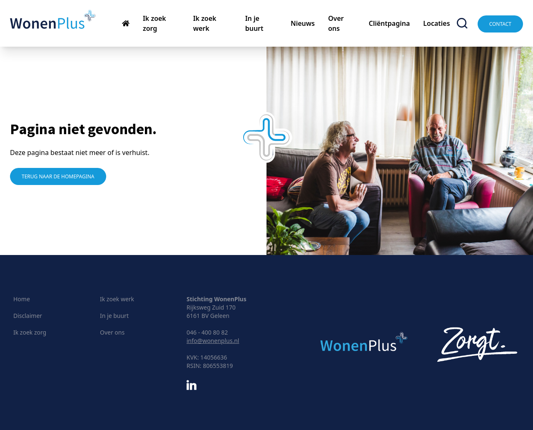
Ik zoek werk (117, 299)
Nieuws (303, 23)
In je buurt (114, 316)
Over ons (112, 332)
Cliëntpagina (389, 23)
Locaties (436, 23)
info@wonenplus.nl (213, 341)
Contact (500, 24)
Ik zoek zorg (29, 332)
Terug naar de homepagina (58, 176)
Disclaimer (27, 316)
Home (21, 299)
